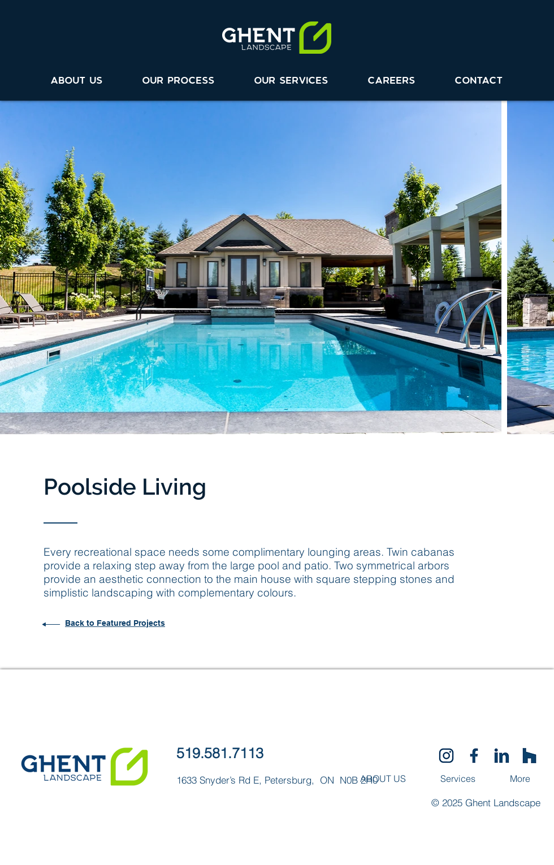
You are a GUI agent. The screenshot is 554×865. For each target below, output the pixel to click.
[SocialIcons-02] (446, 756)
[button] (291, 75)
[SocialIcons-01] (474, 756)
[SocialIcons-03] (529, 756)
